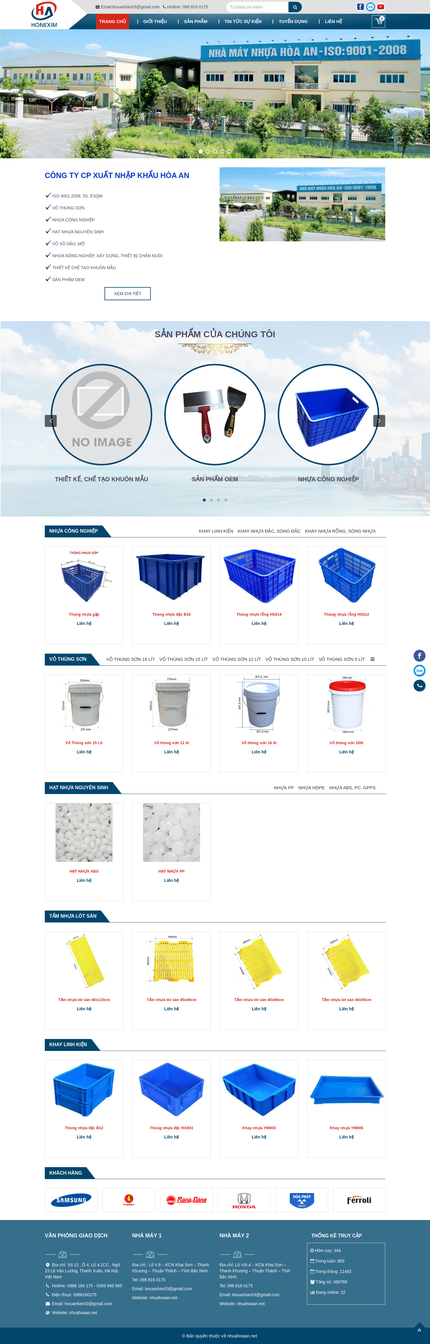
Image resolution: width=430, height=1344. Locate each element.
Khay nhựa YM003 (259, 1128)
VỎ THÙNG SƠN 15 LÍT (183, 659)
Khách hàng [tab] (65, 1173)
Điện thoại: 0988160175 (74, 1294)
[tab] (215, 337)
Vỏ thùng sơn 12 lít (171, 743)
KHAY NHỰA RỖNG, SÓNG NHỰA (340, 531)
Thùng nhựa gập (84, 614)
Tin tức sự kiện (243, 21)
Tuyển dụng (293, 21)
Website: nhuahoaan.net (74, 1312)
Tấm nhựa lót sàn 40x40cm (171, 999)
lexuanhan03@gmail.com (162, 1288)
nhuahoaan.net (155, 1297)
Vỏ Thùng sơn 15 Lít (83, 743)
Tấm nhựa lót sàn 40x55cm (346, 999)
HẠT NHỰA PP (172, 871)
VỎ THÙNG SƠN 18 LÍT (130, 659)
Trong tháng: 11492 (330, 1271)
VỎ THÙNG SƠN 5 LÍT (342, 659)
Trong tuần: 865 (327, 1261)
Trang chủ (112, 21)
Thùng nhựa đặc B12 (84, 1128)
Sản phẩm (195, 21)
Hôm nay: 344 (325, 1250)
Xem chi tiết (127, 293)
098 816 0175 (148, 1279)
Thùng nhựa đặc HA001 (171, 1128)
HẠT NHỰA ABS (84, 871)
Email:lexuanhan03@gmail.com (128, 6)
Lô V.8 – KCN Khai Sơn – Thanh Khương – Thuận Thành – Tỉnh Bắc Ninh (170, 1267)
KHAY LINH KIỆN (216, 531)
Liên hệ (333, 21)
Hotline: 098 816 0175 (185, 6)
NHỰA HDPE (311, 787)
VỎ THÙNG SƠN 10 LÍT (289, 659)
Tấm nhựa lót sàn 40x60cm (259, 999)
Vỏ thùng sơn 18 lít (259, 743)
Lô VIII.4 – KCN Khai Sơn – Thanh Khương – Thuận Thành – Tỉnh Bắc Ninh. (254, 1270)
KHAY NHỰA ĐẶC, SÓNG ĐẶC (269, 531)
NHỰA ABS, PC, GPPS (352, 787)
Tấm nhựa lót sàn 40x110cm (84, 999)
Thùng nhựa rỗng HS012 (346, 614)
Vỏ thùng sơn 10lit (346, 743)
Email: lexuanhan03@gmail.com (82, 1303)
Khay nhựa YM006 (346, 1128)
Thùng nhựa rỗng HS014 (259, 614)
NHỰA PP (284, 787)
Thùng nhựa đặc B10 (171, 614)
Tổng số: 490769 (328, 1281)
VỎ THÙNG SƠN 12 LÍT (237, 659)
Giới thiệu (155, 21)
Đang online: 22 (327, 1292)
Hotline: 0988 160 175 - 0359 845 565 (87, 1285)
